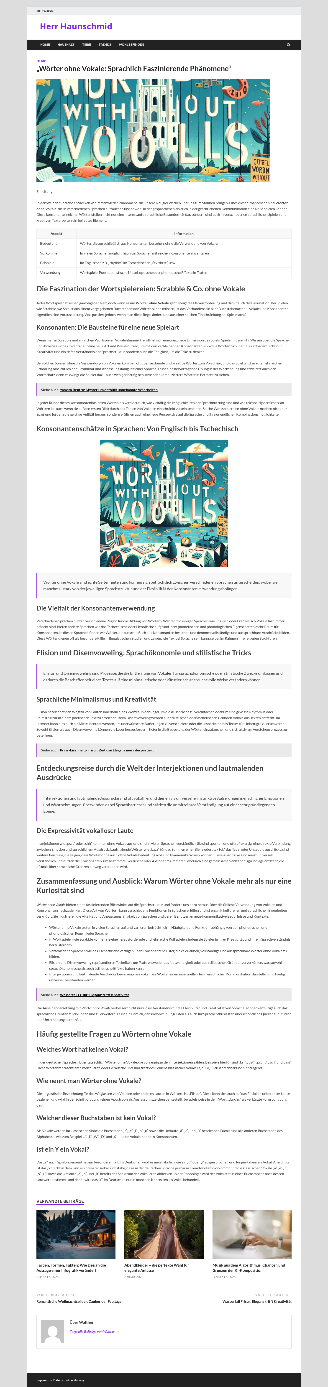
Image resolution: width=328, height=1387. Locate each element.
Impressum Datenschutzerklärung (60, 1380)
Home (45, 44)
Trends (105, 44)
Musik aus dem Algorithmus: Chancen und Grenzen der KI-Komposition (249, 1267)
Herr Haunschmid (76, 26)
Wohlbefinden (131, 44)
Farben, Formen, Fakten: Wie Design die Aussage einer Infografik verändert (71, 1267)
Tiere (86, 44)
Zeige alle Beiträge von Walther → (94, 1331)
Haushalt (66, 44)
